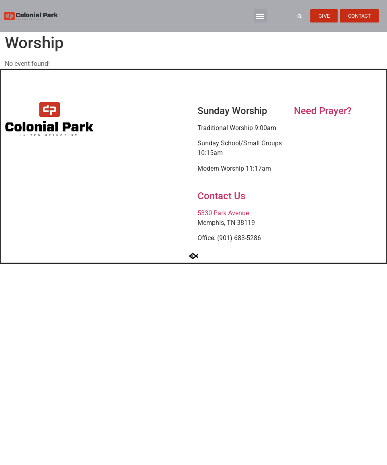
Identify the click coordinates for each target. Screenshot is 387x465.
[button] (260, 15)
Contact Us (221, 196)
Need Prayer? (323, 110)
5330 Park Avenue (223, 213)
